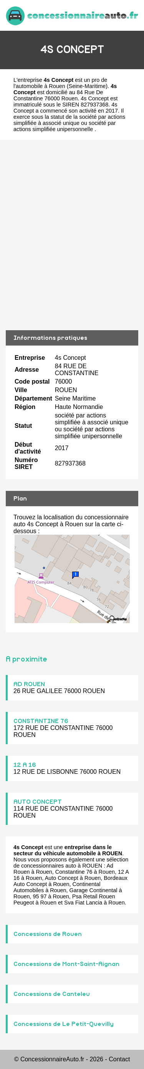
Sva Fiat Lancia (83, 902)
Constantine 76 (74, 872)
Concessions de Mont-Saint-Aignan (66, 964)
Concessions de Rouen (47, 934)
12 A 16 (24, 765)
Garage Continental (94, 890)
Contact (119, 1059)
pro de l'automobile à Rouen (60, 83)
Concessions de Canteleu (51, 994)
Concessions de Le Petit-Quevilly (63, 1024)
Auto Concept (61, 878)
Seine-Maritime (87, 86)
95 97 (39, 896)
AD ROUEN (29, 684)
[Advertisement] (72, 235)
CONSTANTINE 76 (40, 721)
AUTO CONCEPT (37, 802)
